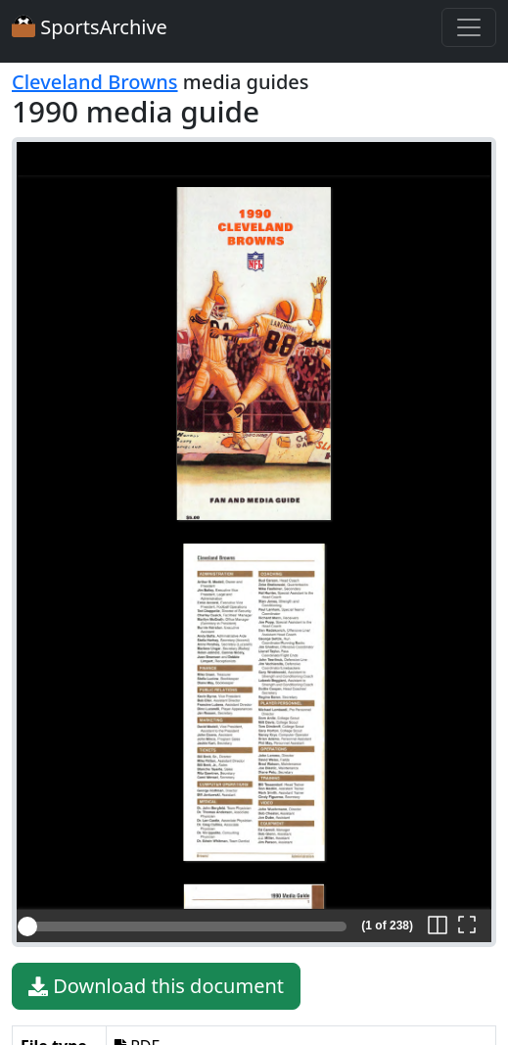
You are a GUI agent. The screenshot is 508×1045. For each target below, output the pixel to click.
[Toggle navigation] (468, 27)
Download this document (156, 986)
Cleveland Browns (95, 82)
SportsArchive (89, 27)
